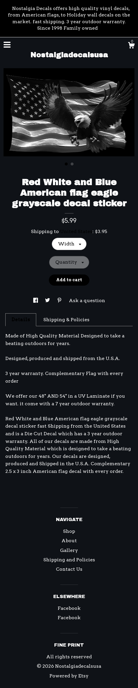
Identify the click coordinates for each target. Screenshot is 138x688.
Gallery (69, 550)
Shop (69, 531)
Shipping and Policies (69, 560)
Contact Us (69, 569)
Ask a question (87, 300)
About (69, 540)
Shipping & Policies (66, 319)
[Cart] (131, 46)
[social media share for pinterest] (60, 300)
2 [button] (72, 164)
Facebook (69, 608)
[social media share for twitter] (48, 300)
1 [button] (66, 164)
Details (20, 319)
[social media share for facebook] (36, 300)
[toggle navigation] (7, 45)
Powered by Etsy (69, 676)
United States (76, 231)
